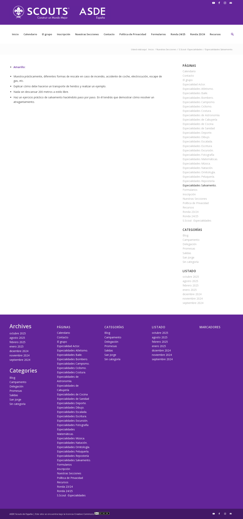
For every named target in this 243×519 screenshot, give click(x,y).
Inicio (15, 34)
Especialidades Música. (197, 163)
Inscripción (63, 34)
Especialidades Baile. (195, 93)
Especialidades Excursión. (198, 150)
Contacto (109, 34)
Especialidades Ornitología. (199, 172)
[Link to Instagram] (225, 3)
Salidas (187, 253)
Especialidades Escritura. (197, 146)
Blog (185, 235)
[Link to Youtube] (213, 3)
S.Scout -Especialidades (197, 220)
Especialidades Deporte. (197, 132)
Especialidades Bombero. (198, 97)
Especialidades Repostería (199, 181)
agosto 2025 (190, 281)
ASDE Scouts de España (21, 514)
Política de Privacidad (132, 34)
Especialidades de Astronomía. (201, 115)
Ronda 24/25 (178, 34)
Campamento (191, 240)
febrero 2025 (191, 285)
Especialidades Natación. (198, 168)
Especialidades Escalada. (198, 141)
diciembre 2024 (192, 294)
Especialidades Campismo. (199, 102)
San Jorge (188, 257)
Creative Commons (92, 514)
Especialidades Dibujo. (196, 137)
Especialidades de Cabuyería (200, 119)
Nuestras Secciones (87, 34)
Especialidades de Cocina (198, 124)
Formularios (158, 34)
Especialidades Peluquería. (199, 176)
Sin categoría (191, 262)
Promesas (189, 248)
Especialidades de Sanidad (199, 128)
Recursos (215, 34)
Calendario (30, 34)
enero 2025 (190, 290)
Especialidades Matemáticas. (200, 159)
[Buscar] (231, 34)
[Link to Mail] (231, 3)
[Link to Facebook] (219, 3)
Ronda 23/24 (197, 34)
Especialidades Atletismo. (198, 89)
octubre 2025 (191, 276)
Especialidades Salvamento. (199, 185)
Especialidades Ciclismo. (197, 106)
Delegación (189, 244)
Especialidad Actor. (194, 84)
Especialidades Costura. (197, 111)
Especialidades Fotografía (198, 155)
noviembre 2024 (193, 298)
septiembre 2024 (193, 303)
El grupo (47, 34)
